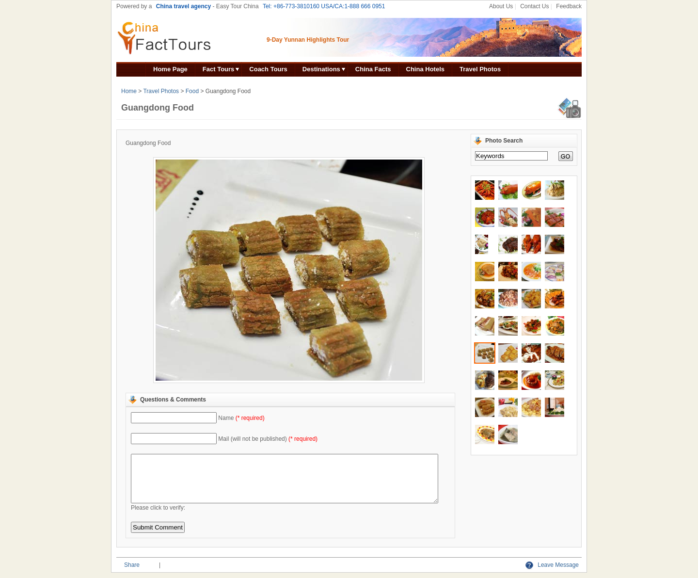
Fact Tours (219, 69)
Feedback (569, 6)
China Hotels (425, 69)
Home (129, 91)
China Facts (373, 69)
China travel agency (183, 6)
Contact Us (534, 6)
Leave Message (552, 565)
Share (132, 565)
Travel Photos (480, 69)
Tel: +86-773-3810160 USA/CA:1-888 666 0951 (324, 6)
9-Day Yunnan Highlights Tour (308, 39)
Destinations (321, 69)
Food (192, 91)
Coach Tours (268, 69)
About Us (501, 6)
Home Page (170, 69)
